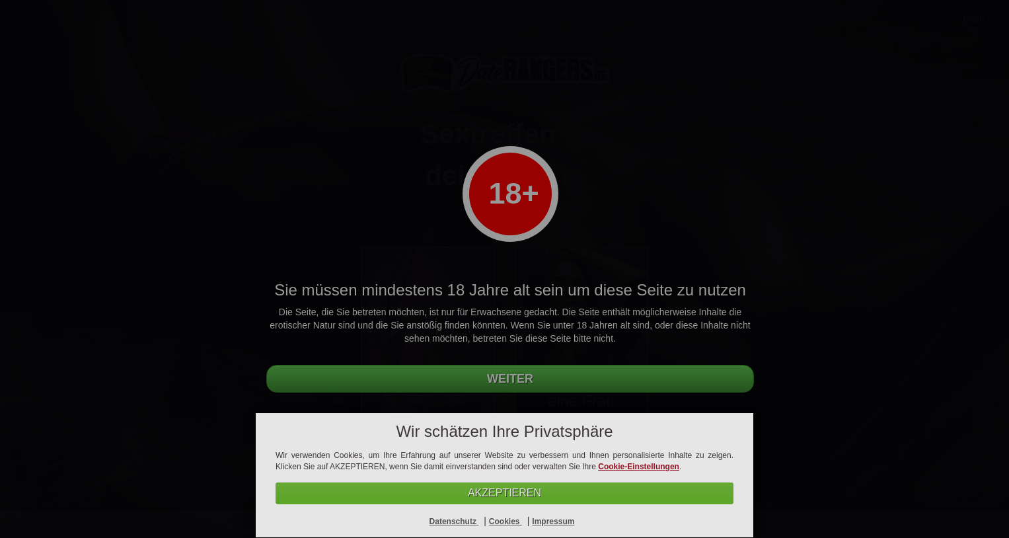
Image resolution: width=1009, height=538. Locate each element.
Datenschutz (454, 521)
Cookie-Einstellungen (638, 466)
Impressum (553, 521)
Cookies (505, 521)
